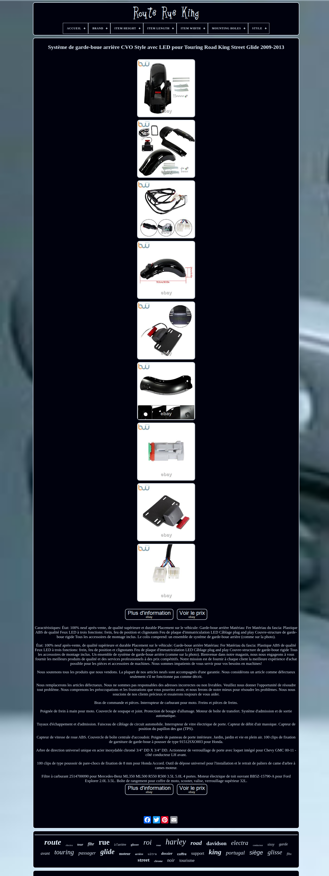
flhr (91, 844)
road (196, 843)
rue (104, 842)
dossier (166, 853)
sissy (271, 844)
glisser (135, 844)
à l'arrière (120, 844)
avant (45, 853)
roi (147, 842)
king (215, 852)
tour (80, 844)
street (143, 860)
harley (176, 841)
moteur (124, 854)
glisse (275, 852)
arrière (139, 854)
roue (158, 845)
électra (69, 845)
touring (64, 852)
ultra (152, 854)
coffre (182, 854)
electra (239, 842)
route (52, 842)
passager (87, 853)
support (197, 853)
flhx (289, 854)
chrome (158, 861)
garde (283, 844)
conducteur (258, 845)
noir (171, 860)
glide (107, 852)
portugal (235, 853)
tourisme (187, 860)
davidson (216, 843)
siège (256, 852)
